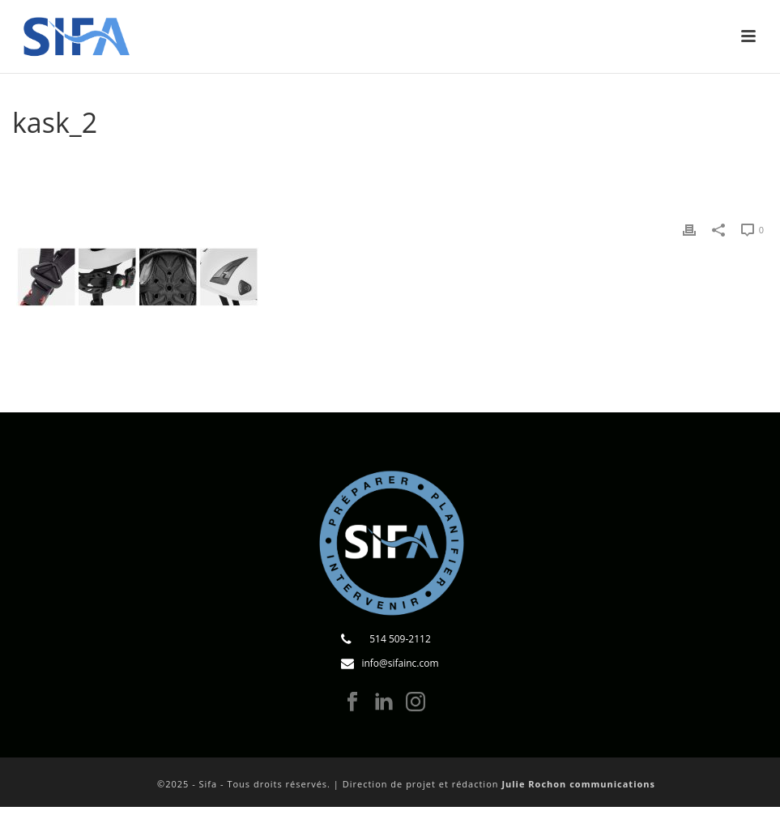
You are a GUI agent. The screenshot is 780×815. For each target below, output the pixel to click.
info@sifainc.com (399, 663)
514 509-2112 (400, 639)
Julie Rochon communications (578, 784)
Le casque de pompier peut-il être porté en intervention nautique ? (530, 163)
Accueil (320, 163)
